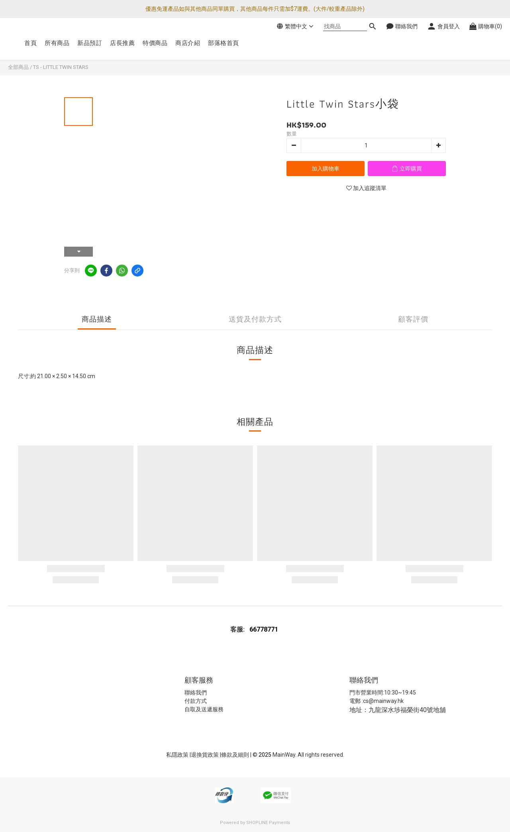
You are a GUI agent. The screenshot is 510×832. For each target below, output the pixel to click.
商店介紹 (187, 43)
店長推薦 (122, 43)
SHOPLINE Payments (268, 822)
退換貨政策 (205, 755)
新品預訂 (89, 43)
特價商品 (155, 43)
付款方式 (195, 701)
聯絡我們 (195, 692)
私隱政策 (177, 755)
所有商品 (57, 43)
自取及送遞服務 (204, 709)
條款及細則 (235, 755)
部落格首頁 (223, 43)
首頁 (30, 43)
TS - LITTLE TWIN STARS (60, 67)
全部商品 (18, 67)
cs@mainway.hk (383, 701)
